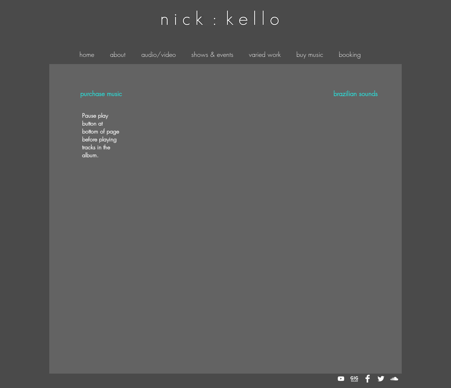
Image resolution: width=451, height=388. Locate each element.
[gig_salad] (354, 379)
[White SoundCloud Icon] (394, 379)
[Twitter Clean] (381, 379)
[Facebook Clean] (368, 379)
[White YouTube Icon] (341, 379)
